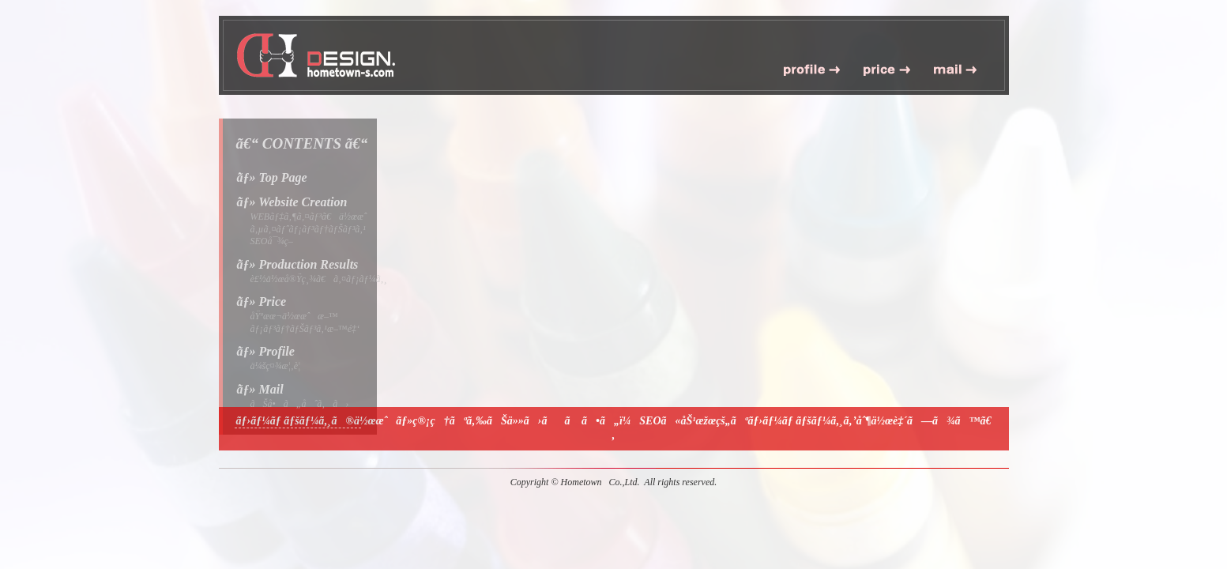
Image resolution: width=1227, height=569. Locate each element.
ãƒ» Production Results (298, 264)
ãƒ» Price (262, 301)
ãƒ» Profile (266, 351)
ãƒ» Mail (260, 389)
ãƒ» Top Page (272, 177)
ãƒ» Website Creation (292, 202)
